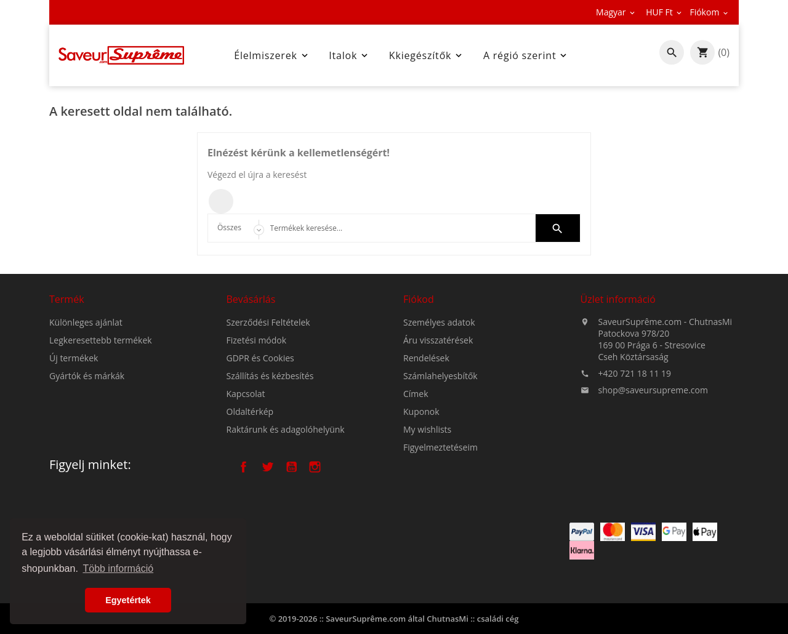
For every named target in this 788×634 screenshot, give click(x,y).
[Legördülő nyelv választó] (616, 12)
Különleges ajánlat (86, 324)
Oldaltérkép (250, 414)
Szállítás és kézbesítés (270, 378)
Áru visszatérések (438, 343)
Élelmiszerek (272, 55)
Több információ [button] (117, 568)
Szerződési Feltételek (268, 325)
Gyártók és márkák (86, 377)
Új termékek (73, 360)
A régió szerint (526, 55)
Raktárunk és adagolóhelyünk (286, 432)
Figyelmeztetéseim (440, 450)
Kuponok (421, 414)
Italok (349, 55)
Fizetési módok (257, 342)
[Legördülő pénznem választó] (664, 12)
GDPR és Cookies (260, 360)
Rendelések (426, 361)
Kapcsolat (246, 396)
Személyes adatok (439, 325)
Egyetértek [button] (128, 600)
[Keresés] (394, 228)
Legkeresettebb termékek (100, 342)
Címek (415, 397)
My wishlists (427, 432)
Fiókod (418, 302)
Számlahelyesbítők (440, 379)
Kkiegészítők (426, 55)
